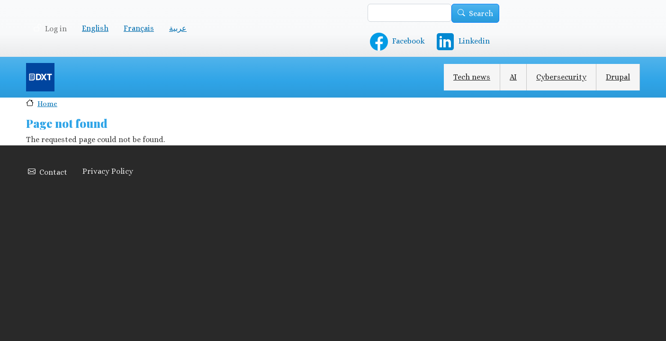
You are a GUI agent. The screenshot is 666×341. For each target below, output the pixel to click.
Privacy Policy (107, 171)
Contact (53, 172)
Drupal (618, 76)
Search (481, 13)
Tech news (471, 76)
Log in (56, 28)
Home (47, 103)
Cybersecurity (561, 76)
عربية (178, 28)
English (95, 28)
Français (139, 28)
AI (513, 76)
